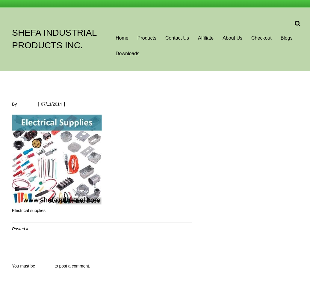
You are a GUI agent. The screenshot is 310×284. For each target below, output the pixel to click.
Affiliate (206, 37)
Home (122, 37)
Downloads (127, 53)
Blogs (287, 37)
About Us (232, 37)
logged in (44, 266)
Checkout (261, 37)
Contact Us (177, 37)
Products (146, 37)
